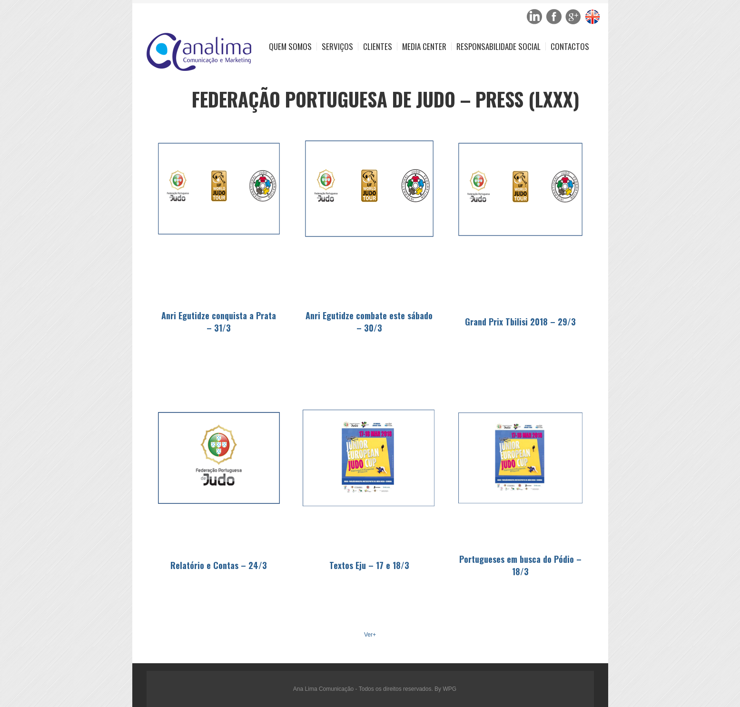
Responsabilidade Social (498, 46)
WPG (449, 689)
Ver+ (370, 634)
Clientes (377, 46)
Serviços (337, 46)
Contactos (570, 46)
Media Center (424, 46)
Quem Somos (290, 46)
